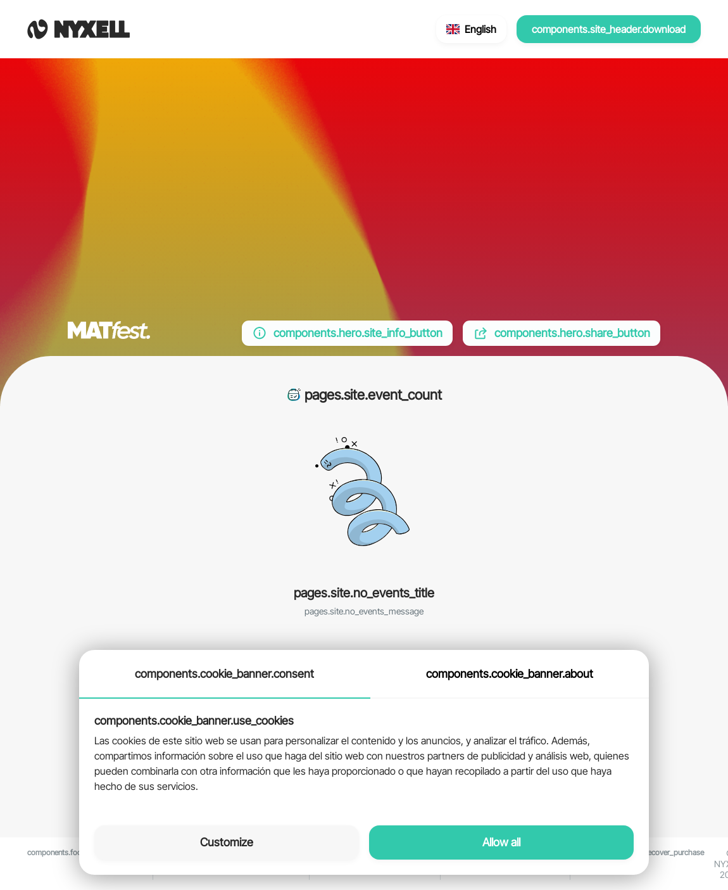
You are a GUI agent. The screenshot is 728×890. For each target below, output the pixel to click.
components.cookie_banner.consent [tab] (224, 673)
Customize (226, 842)
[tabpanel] (364, 754)
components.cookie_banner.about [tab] (509, 673)
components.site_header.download (609, 29)
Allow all (501, 842)
